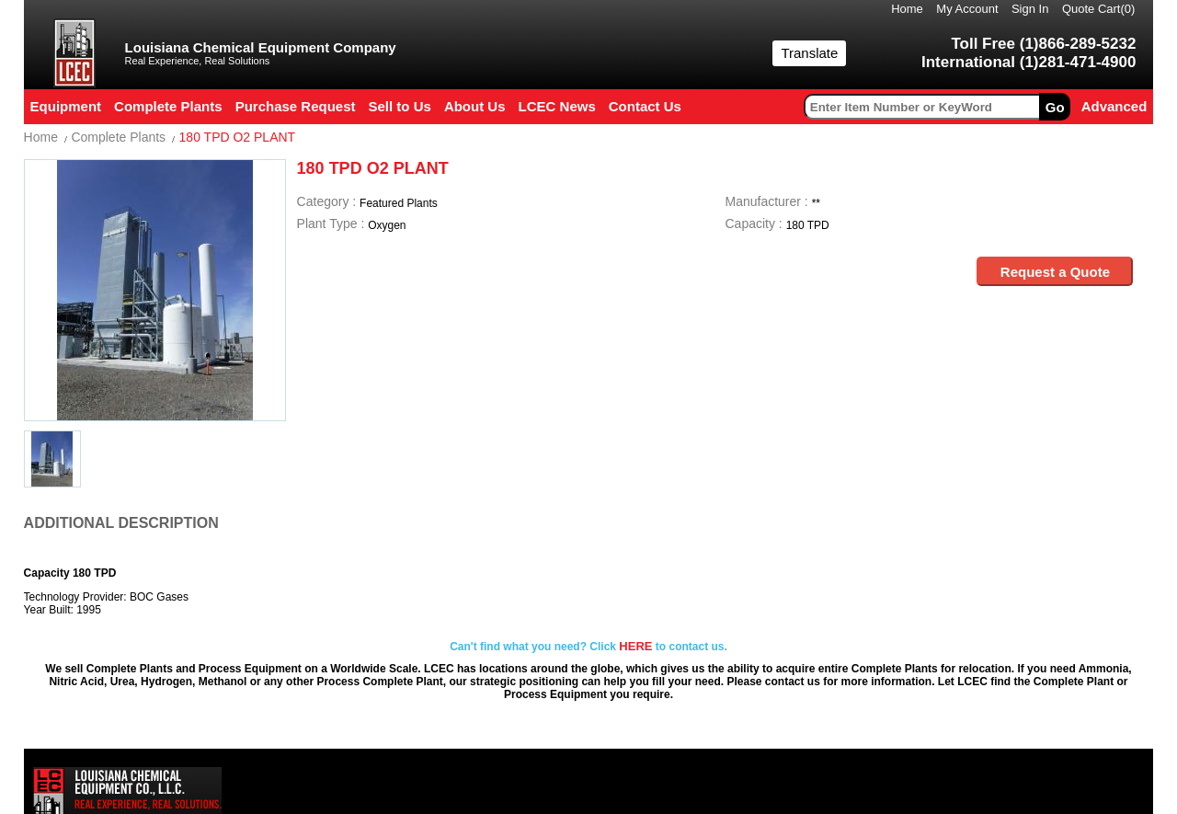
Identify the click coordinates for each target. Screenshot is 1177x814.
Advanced (1114, 106)
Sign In (1029, 9)
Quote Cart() (1099, 9)
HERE (635, 646)
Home (907, 9)
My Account (967, 9)
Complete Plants (118, 137)
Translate (809, 53)
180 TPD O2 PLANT (237, 137)
